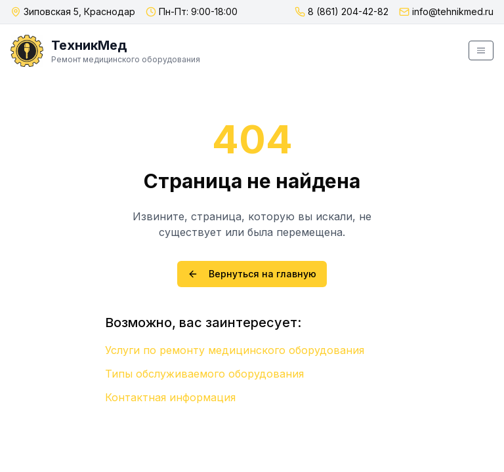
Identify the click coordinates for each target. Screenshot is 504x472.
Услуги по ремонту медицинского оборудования (234, 350)
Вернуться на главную (252, 273)
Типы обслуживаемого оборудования (204, 373)
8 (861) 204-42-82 (348, 11)
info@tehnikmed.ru (453, 11)
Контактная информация (170, 397)
